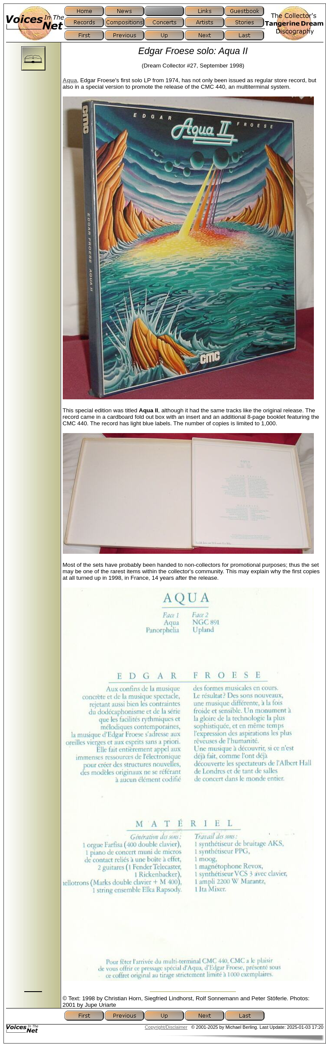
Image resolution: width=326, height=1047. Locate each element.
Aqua (70, 80)
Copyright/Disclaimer (166, 1027)
